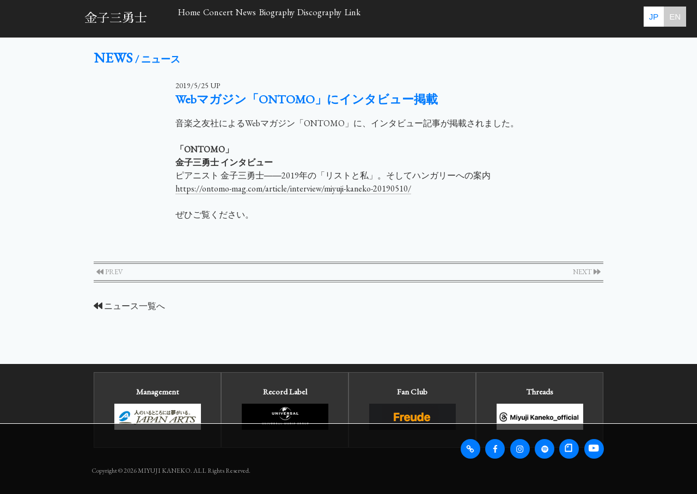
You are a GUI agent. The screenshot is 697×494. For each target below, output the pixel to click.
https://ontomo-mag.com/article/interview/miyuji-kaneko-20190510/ (293, 188)
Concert (268, 18)
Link (541, 18)
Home (205, 18)
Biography (394, 18)
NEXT (587, 271)
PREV (109, 271)
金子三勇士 (115, 18)
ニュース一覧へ (129, 306)
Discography (473, 18)
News (329, 18)
